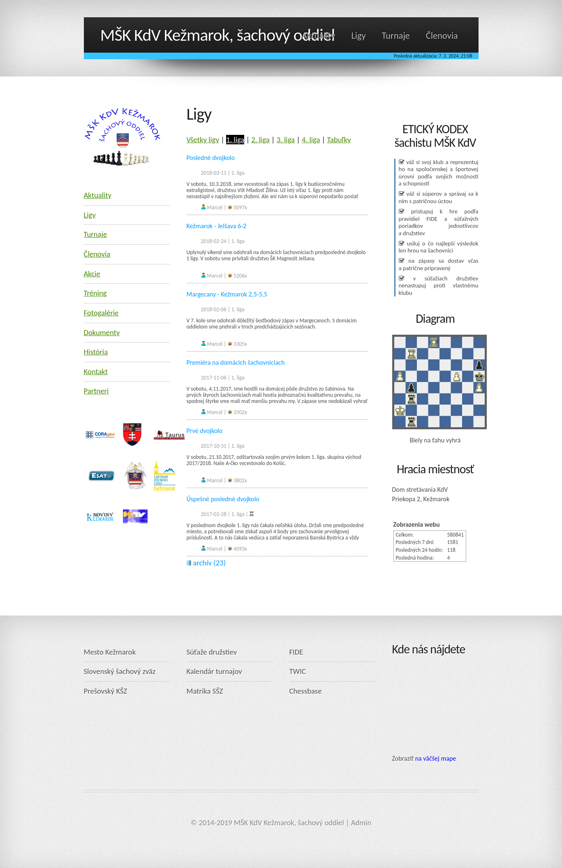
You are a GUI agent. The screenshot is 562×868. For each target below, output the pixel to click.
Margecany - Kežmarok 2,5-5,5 (227, 294)
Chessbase (305, 691)
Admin (361, 822)
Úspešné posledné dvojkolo (223, 499)
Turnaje (396, 35)
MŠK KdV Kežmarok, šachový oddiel (217, 34)
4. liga (311, 139)
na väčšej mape (435, 758)
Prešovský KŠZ (105, 691)
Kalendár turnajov (214, 671)
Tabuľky (339, 139)
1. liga (235, 139)
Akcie (92, 273)
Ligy (358, 35)
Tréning (95, 293)
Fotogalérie (101, 312)
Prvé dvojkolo (205, 431)
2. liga (260, 139)
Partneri (96, 391)
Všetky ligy (203, 139)
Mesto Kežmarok (110, 652)
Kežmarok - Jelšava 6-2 (217, 226)
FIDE (296, 652)
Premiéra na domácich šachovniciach (236, 362)
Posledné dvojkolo (211, 158)
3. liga (286, 139)
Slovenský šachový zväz (120, 671)
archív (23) (206, 562)
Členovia (442, 35)
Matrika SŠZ (205, 691)
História (96, 351)
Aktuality (318, 35)
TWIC (297, 671)
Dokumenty (102, 332)
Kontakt (96, 371)
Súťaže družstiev (212, 652)
